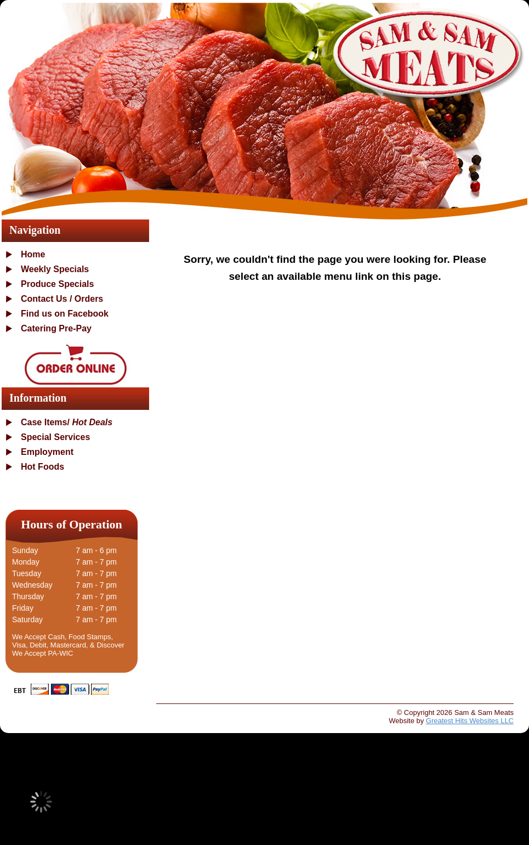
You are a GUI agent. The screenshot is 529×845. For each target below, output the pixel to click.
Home (33, 254)
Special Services (55, 437)
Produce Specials (57, 284)
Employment (47, 452)
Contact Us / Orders (62, 298)
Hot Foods (42, 466)
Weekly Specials (55, 269)
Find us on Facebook (65, 313)
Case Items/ (66, 422)
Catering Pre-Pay (56, 328)
